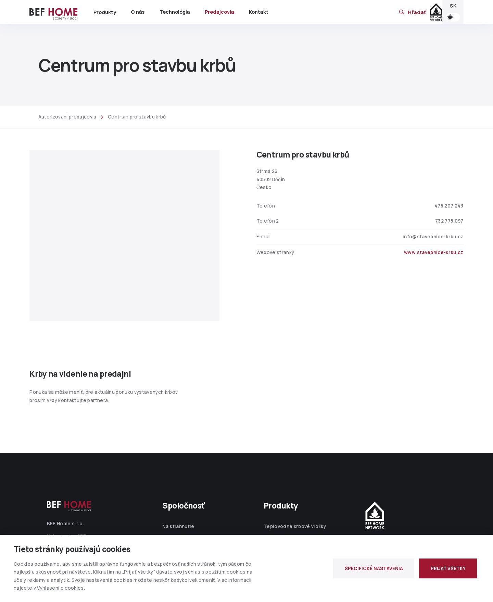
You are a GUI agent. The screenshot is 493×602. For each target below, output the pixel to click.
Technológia (175, 12)
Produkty (104, 12)
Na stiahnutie (178, 526)
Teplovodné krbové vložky (295, 526)
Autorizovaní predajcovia (67, 117)
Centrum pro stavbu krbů (137, 117)
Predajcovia (219, 12)
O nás (137, 12)
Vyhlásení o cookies (60, 588)
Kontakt (258, 12)
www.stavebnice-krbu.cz (433, 252)
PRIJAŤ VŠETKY (448, 568)
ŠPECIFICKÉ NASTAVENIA (374, 568)
